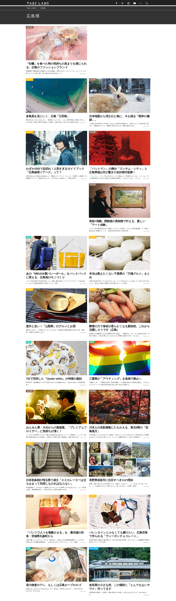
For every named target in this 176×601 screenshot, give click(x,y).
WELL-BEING (94, 549)
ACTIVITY (29, 80)
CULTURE (29, 28)
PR (91, 444)
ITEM (28, 238)
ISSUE (92, 343)
